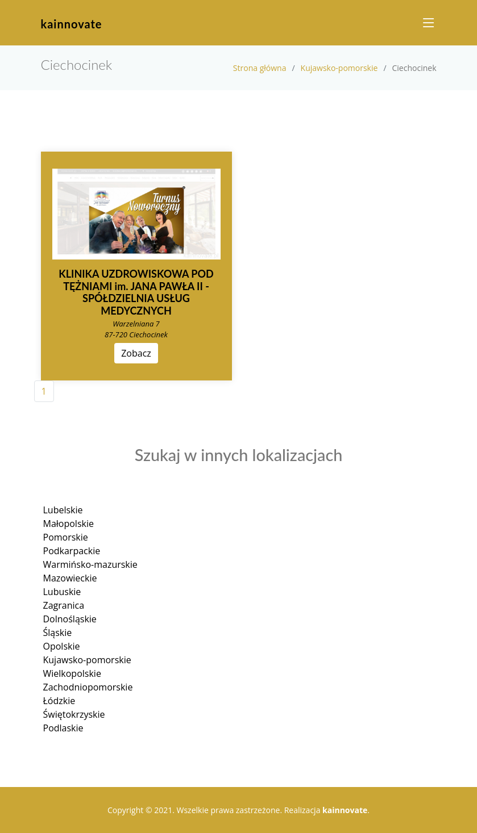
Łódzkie (59, 700)
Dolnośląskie (70, 619)
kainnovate (71, 24)
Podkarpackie (72, 551)
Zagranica (64, 605)
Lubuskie (62, 591)
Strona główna (260, 67)
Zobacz (136, 353)
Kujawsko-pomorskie (339, 67)
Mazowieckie (70, 578)
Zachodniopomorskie (88, 687)
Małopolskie (68, 523)
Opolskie (61, 646)
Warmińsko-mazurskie (90, 564)
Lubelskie (63, 510)
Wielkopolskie (72, 673)
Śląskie (57, 632)
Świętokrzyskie (74, 714)
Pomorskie (65, 537)
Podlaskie (63, 728)
